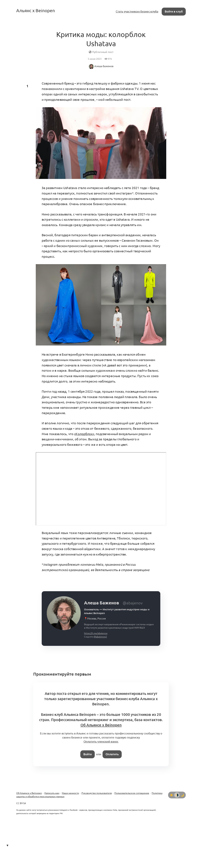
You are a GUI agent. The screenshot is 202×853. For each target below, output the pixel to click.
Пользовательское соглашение (131, 793)
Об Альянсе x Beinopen (101, 725)
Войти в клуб (174, 11)
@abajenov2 (100, 636)
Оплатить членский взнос (101, 741)
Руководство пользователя (97, 793)
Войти (87, 754)
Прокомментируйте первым (62, 674)
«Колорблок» (84, 434)
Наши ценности (70, 793)
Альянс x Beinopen (35, 10)
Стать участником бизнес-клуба (137, 11)
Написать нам (51, 793)
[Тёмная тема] (182, 795)
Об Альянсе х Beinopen (29, 793)
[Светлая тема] (171, 795)
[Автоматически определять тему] (177, 795)
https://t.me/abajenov (95, 633)
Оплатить (112, 754)
